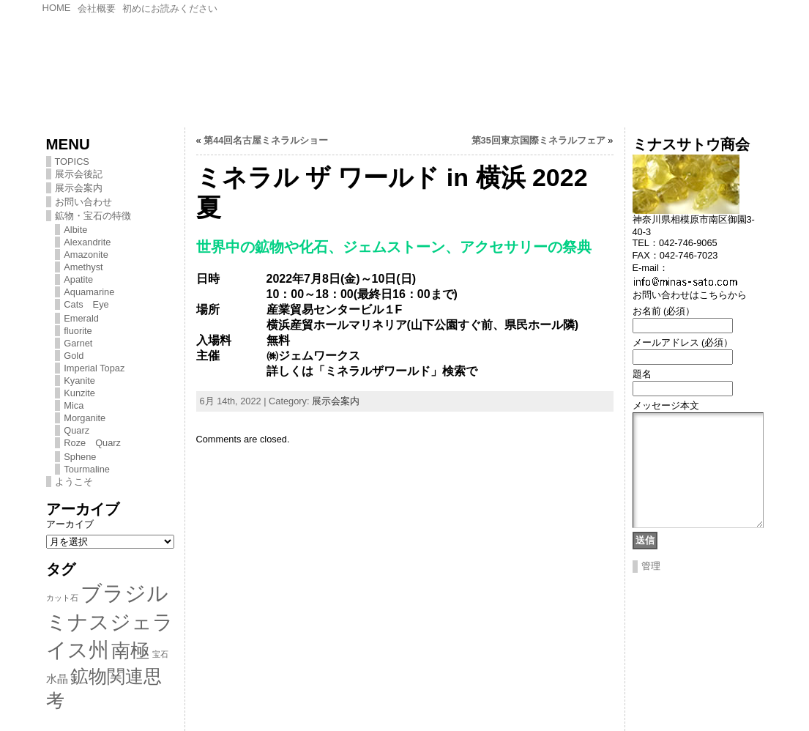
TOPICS (72, 161)
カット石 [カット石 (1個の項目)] (62, 597)
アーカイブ (70, 524)
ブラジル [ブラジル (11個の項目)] (124, 593)
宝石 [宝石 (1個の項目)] (160, 654)
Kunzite (79, 392)
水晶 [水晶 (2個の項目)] (57, 678)
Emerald (81, 318)
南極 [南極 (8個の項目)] (130, 650)
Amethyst (83, 266)
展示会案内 (78, 187)
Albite (75, 229)
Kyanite (79, 380)
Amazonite (86, 254)
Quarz (76, 430)
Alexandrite (87, 242)
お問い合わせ (83, 201)
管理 (650, 587)
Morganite (84, 417)
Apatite (78, 279)
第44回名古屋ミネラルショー (266, 140)
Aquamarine (89, 291)
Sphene (80, 456)
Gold (73, 355)
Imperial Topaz (94, 368)
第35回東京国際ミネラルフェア (538, 140)
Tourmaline (87, 469)
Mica (73, 405)
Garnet (78, 343)
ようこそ (74, 481)
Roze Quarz (92, 442)
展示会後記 (78, 173)
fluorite (78, 330)
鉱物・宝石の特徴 (93, 215)
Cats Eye (86, 304)
